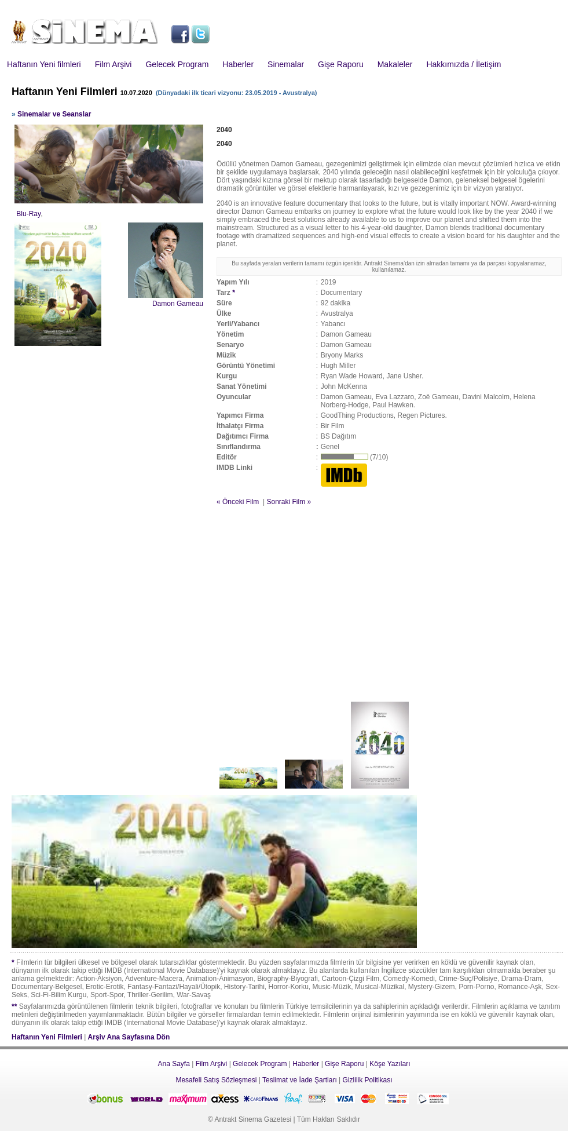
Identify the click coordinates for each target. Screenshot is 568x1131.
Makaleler (395, 64)
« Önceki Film (238, 502)
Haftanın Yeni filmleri (44, 64)
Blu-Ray (28, 214)
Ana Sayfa (173, 1064)
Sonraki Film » (288, 502)
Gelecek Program (176, 64)
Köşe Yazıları (389, 1064)
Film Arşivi (113, 64)
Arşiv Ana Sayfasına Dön (129, 1037)
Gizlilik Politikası (368, 1080)
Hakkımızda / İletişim (463, 64)
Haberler (238, 64)
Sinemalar (285, 64)
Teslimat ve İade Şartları (299, 1080)
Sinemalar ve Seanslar (54, 114)
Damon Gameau (177, 304)
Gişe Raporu (341, 64)
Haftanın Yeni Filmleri (47, 1037)
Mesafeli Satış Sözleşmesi (215, 1080)
